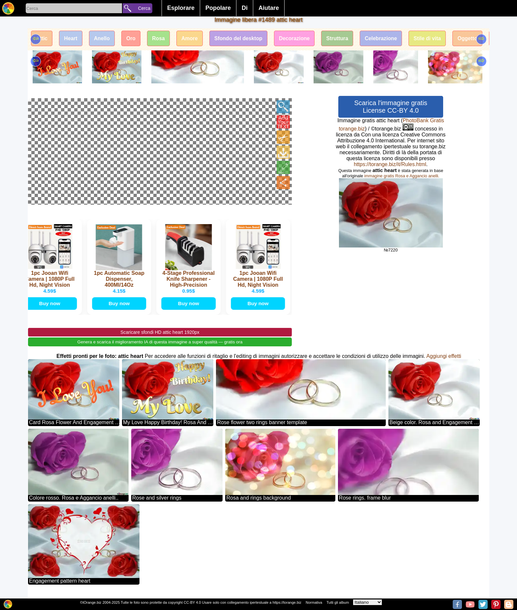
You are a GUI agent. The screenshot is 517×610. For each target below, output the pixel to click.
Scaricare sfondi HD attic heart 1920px (159, 332)
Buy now (51, 303)
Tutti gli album (337, 602)
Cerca (144, 8)
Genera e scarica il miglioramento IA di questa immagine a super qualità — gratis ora (160, 342)
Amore (194, 39)
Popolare (218, 8)
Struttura (345, 39)
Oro (133, 39)
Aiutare (268, 8)
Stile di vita (437, 39)
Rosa (162, 39)
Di (245, 8)
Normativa (314, 602)
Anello (104, 39)
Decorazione (301, 39)
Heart (72, 39)
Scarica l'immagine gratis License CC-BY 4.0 (390, 106)
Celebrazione (390, 39)
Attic (42, 39)
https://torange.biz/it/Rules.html (390, 164)
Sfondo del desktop (244, 39)
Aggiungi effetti (443, 357)
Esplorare (181, 8)
